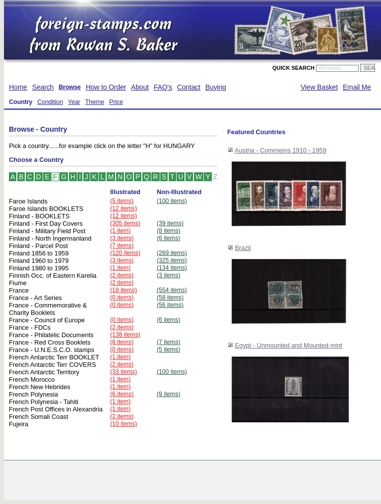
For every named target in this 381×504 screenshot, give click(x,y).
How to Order (106, 87)
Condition (50, 102)
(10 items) (123, 423)
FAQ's (163, 87)
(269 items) (172, 253)
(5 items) (121, 201)
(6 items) (168, 238)
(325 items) (172, 260)
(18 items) (123, 290)
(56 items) (170, 305)
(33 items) (123, 371)
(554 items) (172, 290)
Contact (188, 87)
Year (74, 102)
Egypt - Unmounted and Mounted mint (288, 345)
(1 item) (120, 230)
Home (18, 87)
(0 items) (121, 297)
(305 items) (125, 223)
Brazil (243, 248)
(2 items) (121, 275)
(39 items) (170, 223)
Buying (215, 87)
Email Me (357, 87)
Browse (70, 87)
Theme (94, 102)
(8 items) (168, 230)
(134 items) (172, 267)
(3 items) (121, 238)
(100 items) (172, 201)
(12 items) (123, 208)
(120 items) (125, 253)
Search (43, 87)
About (140, 87)
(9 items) (168, 394)
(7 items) (121, 245)
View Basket (319, 87)
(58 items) (170, 297)
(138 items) (125, 334)
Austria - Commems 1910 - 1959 (280, 150)
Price (116, 102)
